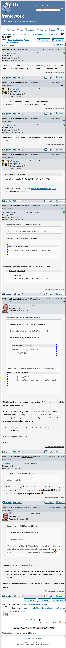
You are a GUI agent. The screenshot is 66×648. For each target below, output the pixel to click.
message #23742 (23, 49)
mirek (14, 305)
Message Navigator (10, 43)
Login (51, 30)
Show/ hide (20, 174)
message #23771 (27, 456)
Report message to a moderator (54, 72)
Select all (12, 174)
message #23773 (27, 506)
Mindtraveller (10, 53)
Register (41, 30)
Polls (27, 40)
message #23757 (27, 118)
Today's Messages (15, 40)
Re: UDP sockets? (13, 82)
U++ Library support (17, 34)
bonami (16, 89)
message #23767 (27, 205)
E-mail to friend (8, 45)
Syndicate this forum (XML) (48, 622)
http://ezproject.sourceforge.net (43, 189)
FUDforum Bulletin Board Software (40, 644)
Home (61, 30)
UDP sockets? (11, 49)
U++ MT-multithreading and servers (42, 34)
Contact (28, 638)
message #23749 (27, 82)
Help (20, 30)
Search (11, 30)
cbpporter (9, 463)
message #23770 (27, 298)
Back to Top (34, 619)
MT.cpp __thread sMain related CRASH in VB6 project (43, 607)
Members (30, 30)
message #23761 (27, 154)
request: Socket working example (34, 604)
